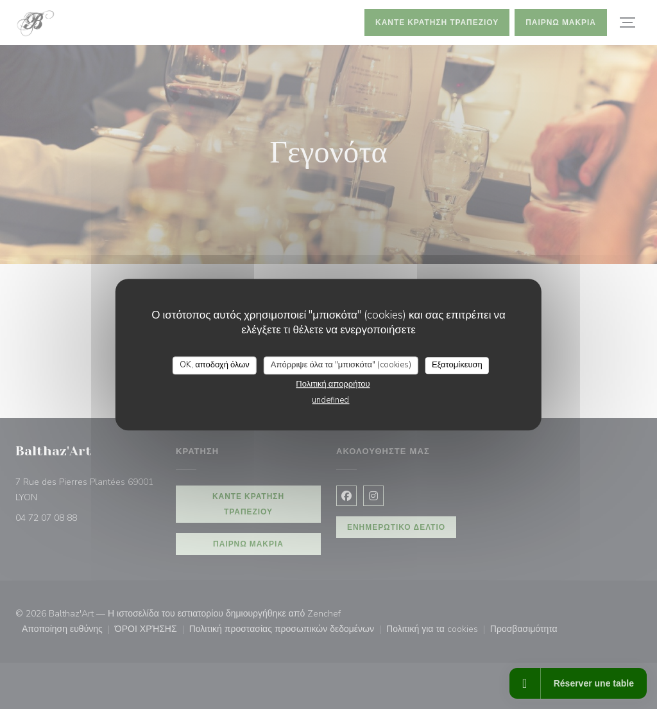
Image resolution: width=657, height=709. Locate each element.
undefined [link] (330, 400)
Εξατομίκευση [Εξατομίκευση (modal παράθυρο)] (457, 365)
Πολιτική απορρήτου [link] (333, 384)
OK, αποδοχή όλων (215, 365)
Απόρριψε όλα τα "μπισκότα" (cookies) (341, 365)
